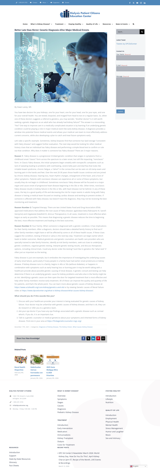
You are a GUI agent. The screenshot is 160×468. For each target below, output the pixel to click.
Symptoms (62, 399)
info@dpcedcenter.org (20, 405)
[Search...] (128, 31)
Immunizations (63, 435)
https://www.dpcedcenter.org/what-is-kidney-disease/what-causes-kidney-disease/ (57, 290)
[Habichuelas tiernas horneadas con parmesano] (37, 356)
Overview (61, 396)
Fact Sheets (14, 465)
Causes (60, 405)
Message (122, 76)
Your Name (123, 54)
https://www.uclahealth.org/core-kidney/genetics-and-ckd (39, 287)
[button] (133, 24)
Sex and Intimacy (113, 438)
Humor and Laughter (115, 431)
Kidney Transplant (65, 438)
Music (108, 435)
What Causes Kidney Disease (83, 327)
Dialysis (60, 441)
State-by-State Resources (20, 459)
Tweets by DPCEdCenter (126, 43)
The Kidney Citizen (65, 327)
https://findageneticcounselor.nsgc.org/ (64, 321)
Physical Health (112, 421)
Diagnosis (61, 409)
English (134, 466)
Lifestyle (109, 399)
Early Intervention (65, 428)
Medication (62, 431)
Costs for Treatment (66, 445)
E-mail (121, 65)
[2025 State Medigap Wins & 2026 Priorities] (53, 356)
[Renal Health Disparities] (21, 356)
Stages (60, 402)
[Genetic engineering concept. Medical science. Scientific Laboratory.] (61, 67)
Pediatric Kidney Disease (68, 412)
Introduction (62, 425)
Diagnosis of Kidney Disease (48, 327)
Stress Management (114, 428)
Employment (111, 418)
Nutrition (109, 402)
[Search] (142, 31)
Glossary (13, 462)
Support (12, 455)
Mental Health (112, 425)
